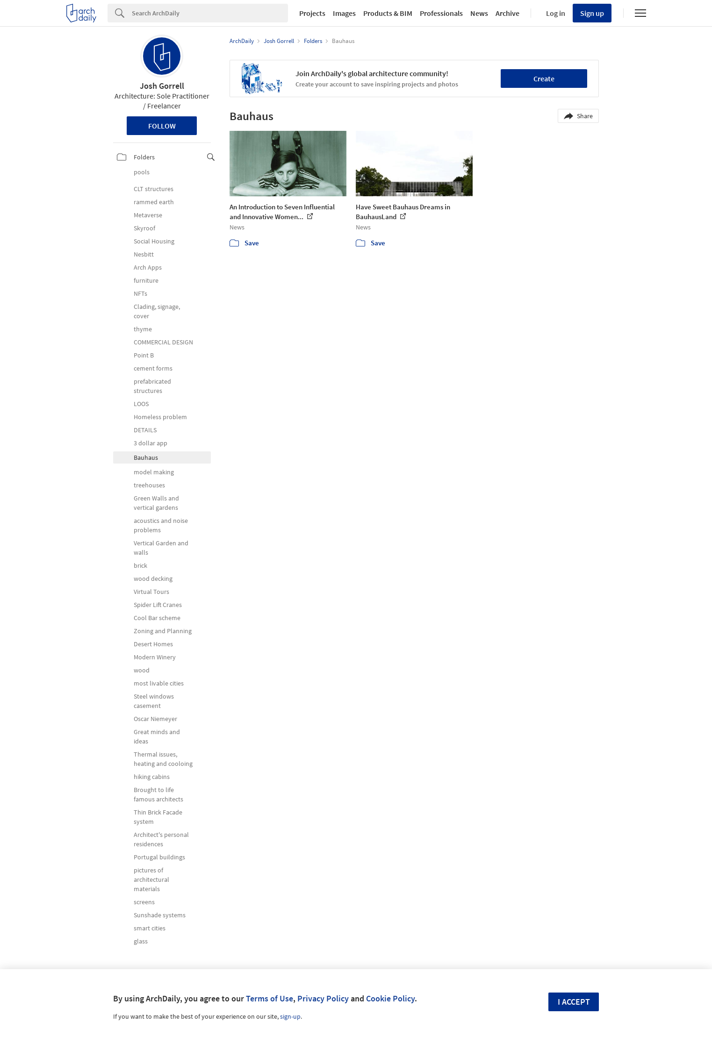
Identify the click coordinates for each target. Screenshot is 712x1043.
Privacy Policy (323, 998)
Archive (507, 13)
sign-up (290, 1016)
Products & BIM (387, 13)
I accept (574, 1001)
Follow (162, 125)
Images (344, 13)
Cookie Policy (390, 998)
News (479, 13)
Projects (312, 13)
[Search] (210, 13)
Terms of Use (269, 998)
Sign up (592, 13)
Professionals (441, 13)
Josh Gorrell (162, 85)
